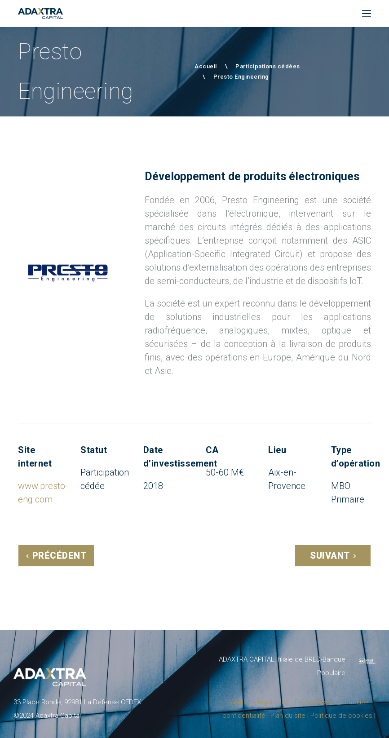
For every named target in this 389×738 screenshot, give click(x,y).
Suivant (330, 555)
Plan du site (287, 715)
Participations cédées (267, 66)
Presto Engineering (241, 76)
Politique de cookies (341, 715)
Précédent (59, 555)
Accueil (205, 66)
